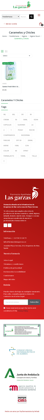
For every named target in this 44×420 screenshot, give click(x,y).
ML (4, 114)
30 (31, 114)
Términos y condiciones (13, 264)
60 (16, 151)
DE (22, 114)
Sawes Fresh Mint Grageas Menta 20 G (11, 86)
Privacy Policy (23, 311)
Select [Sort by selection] (17, 55)
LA (32, 125)
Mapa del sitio (9, 279)
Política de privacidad (13, 268)
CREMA (6, 120)
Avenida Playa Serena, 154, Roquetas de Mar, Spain (22, 247)
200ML (30, 140)
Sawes (4, 83)
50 (16, 120)
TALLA (34, 156)
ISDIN (36, 120)
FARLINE (6, 140)
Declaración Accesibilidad (14, 272)
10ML (17, 145)
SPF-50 (18, 140)
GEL (13, 114)
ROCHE (32, 130)
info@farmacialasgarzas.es (15, 242)
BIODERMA (25, 135)
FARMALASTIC (8, 156)
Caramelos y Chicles (12, 100)
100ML (23, 156)
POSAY (20, 130)
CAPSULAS (7, 125)
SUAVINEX (21, 125)
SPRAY (25, 151)
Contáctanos (9, 275)
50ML (25, 120)
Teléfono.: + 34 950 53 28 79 (15, 238)
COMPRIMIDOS (9, 135)
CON (27, 145)
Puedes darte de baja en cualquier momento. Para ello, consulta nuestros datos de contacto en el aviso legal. (22, 293)
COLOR (6, 151)
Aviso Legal (8, 260)
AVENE (5, 145)
